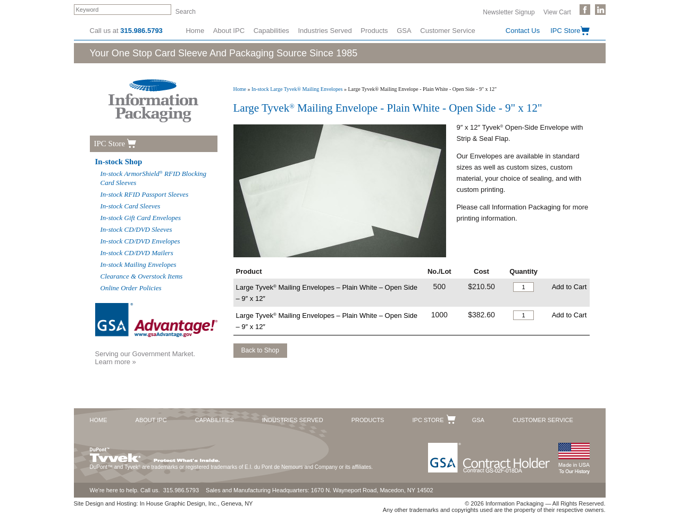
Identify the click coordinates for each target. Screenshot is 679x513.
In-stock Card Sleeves (130, 206)
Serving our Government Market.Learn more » (145, 358)
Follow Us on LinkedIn (600, 9)
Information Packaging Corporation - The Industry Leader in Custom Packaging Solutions (153, 100)
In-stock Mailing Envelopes (138, 264)
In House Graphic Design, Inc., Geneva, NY (196, 503)
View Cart (557, 12)
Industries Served (325, 31)
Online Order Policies (131, 288)
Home (195, 31)
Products (374, 31)
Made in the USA (574, 458)
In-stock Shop (118, 161)
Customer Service (447, 31)
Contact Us (523, 31)
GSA (404, 31)
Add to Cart (569, 287)
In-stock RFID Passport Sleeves (144, 194)
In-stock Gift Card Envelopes (140, 218)
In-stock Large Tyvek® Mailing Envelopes (297, 89)
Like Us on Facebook (585, 9)
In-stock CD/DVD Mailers (136, 253)
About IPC (229, 31)
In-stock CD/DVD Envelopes (140, 241)
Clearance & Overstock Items (141, 276)
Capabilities (271, 31)
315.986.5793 (141, 31)
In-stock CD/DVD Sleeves (136, 229)
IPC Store (565, 31)
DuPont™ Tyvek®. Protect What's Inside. (155, 452)
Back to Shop (260, 350)
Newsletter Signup (508, 12)
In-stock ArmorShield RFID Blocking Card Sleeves (153, 178)
